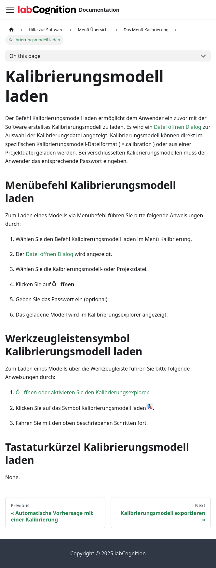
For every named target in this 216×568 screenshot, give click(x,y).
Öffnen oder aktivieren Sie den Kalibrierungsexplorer (82, 392)
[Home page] (11, 30)
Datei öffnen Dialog (177, 126)
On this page (25, 56)
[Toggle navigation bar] (10, 10)
